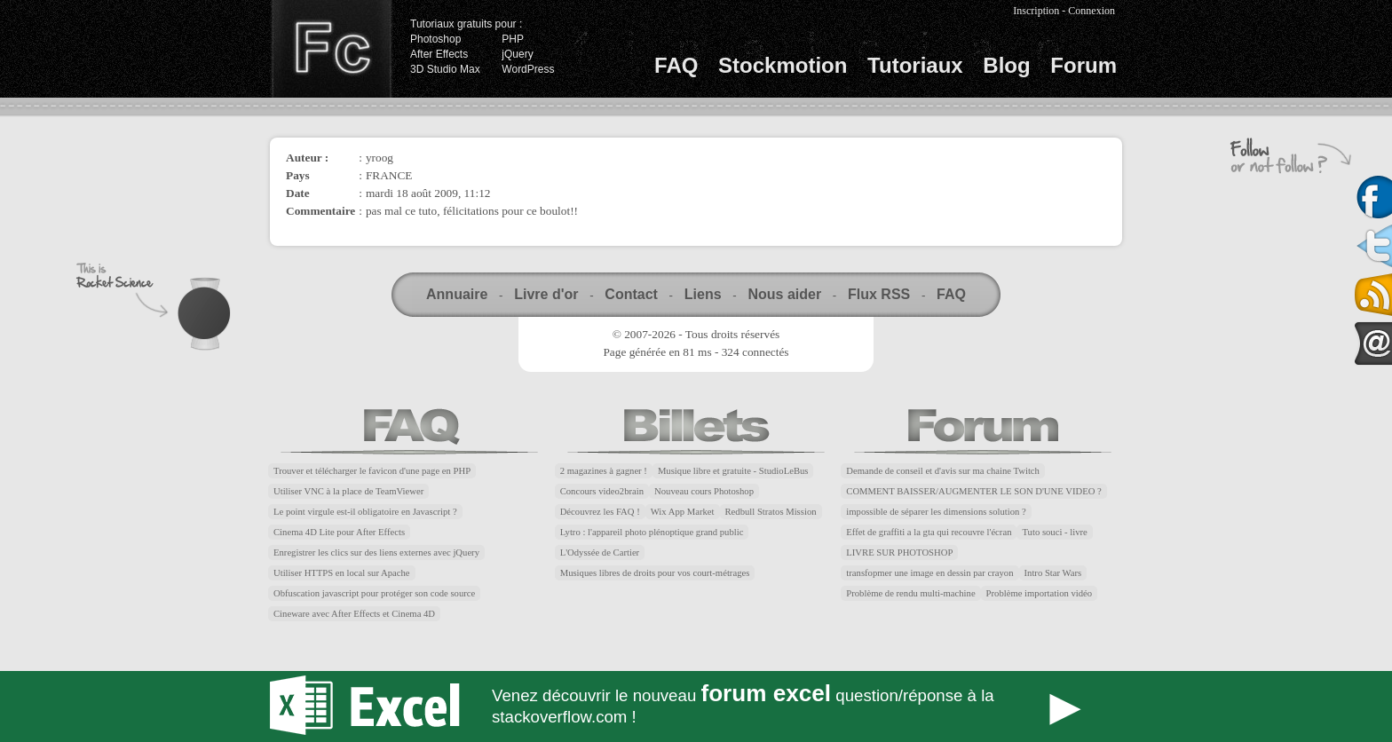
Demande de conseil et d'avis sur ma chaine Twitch (943, 471)
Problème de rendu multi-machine (910, 593)
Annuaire (456, 294)
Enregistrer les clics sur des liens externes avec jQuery (376, 552)
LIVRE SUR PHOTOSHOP (899, 552)
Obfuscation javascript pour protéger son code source (374, 593)
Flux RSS (879, 294)
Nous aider (784, 294)
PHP (513, 39)
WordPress (528, 69)
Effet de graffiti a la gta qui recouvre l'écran (928, 532)
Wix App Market (683, 512)
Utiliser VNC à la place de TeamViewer (348, 491)
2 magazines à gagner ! (603, 471)
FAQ (676, 65)
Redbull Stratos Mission (771, 512)
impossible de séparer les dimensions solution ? (935, 512)
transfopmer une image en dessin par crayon (929, 573)
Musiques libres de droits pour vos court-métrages (655, 573)
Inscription (1036, 10)
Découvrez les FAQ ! (600, 512)
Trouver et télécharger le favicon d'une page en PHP (372, 471)
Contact (631, 294)
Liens (703, 294)
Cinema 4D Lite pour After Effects (339, 532)
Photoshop (435, 39)
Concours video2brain (602, 491)
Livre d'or (546, 294)
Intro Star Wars (1053, 573)
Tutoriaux (915, 65)
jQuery (517, 54)
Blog (1006, 65)
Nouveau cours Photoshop (704, 491)
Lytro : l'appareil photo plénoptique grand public (652, 532)
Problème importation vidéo (1039, 593)
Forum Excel (696, 706)
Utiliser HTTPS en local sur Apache (341, 573)
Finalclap (331, 49)
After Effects (439, 54)
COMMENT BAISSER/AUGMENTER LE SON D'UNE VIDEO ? (973, 491)
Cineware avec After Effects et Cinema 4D (354, 614)
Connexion (1091, 10)
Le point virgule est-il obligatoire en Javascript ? (365, 512)
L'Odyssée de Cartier (600, 552)
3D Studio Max (445, 69)
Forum (1083, 65)
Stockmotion (782, 65)
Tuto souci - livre (1054, 532)
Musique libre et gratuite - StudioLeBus (733, 471)
